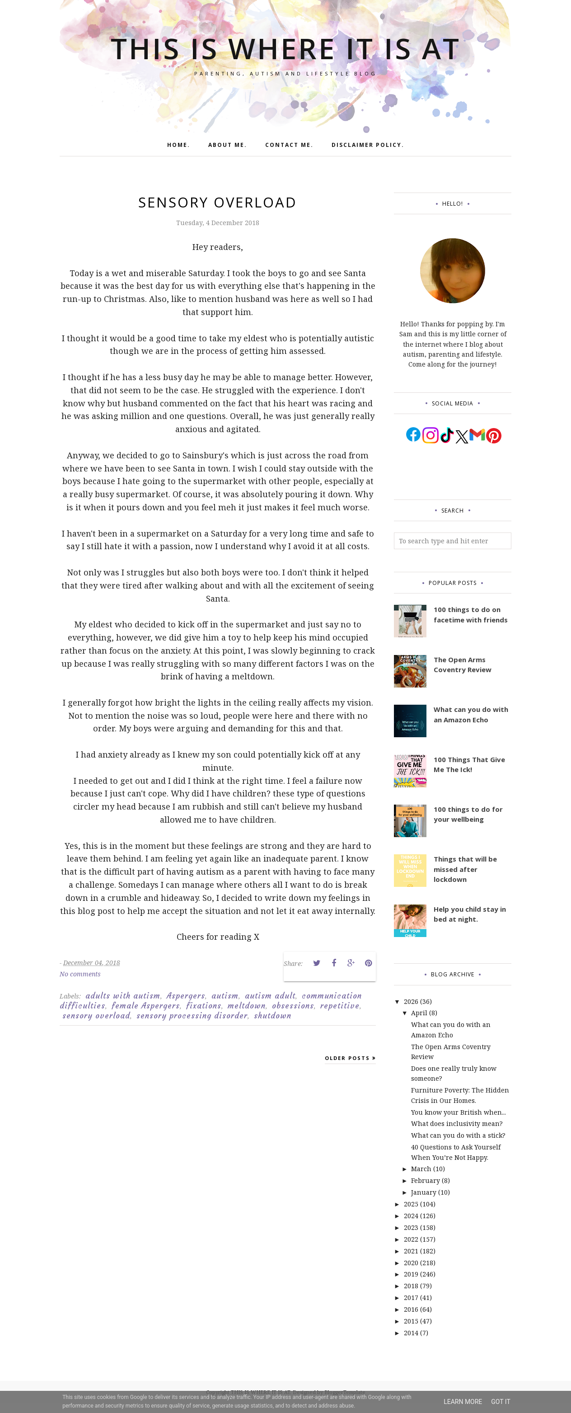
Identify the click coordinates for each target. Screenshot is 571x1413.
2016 (411, 1309)
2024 (411, 1215)
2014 (411, 1332)
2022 (411, 1239)
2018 (411, 1285)
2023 (411, 1227)
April (419, 1012)
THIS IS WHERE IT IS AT (285, 45)
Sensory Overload (217, 202)
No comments (80, 974)
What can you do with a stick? (458, 1135)
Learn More (463, 1401)
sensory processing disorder (192, 1016)
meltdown (247, 1006)
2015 (411, 1321)
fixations (203, 1006)
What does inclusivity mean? (457, 1123)
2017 (411, 1297)
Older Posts (347, 1058)
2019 (411, 1274)
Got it (500, 1401)
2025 (411, 1204)
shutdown (272, 1016)
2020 (411, 1262)
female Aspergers (146, 1006)
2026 (411, 1001)
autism (225, 996)
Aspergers (186, 996)
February (425, 1180)
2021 (411, 1251)
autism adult (270, 996)
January (423, 1192)
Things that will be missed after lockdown (465, 869)
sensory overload (96, 1016)
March (421, 1168)
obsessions (293, 1006)
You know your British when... (458, 1112)
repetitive (340, 1006)
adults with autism (122, 996)
